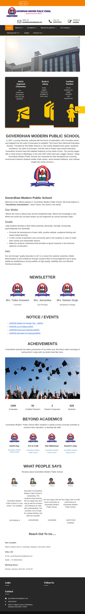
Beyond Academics (48, 28)
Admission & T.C (13, 33)
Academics (32, 28)
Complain (76, 22)
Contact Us (38, 33)
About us (19, 28)
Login (23, 3)
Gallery (26, 33)
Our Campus (65, 28)
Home (9, 28)
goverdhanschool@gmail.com (32, 22)
